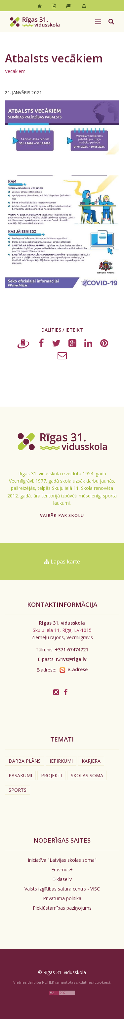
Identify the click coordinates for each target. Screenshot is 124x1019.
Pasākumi (20, 775)
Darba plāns (25, 761)
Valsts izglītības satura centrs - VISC (62, 889)
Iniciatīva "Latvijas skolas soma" (62, 860)
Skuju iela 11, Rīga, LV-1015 (62, 630)
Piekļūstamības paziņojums (62, 908)
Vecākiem (15, 71)
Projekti (51, 775)
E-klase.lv (62, 879)
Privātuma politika (62, 898)
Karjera (91, 761)
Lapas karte (62, 561)
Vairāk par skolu (62, 515)
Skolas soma (87, 775)
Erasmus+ (62, 869)
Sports (17, 790)
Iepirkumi (61, 761)
